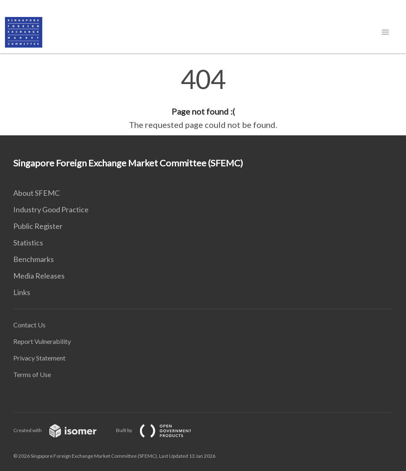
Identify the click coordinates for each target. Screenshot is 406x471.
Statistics (28, 242)
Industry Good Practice (51, 209)
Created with (61, 430)
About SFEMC (36, 192)
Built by (160, 430)
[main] (203, 98)
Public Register (38, 226)
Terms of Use (32, 374)
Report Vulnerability (42, 341)
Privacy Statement (39, 358)
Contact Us (29, 325)
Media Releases (39, 275)
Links (21, 292)
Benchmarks (33, 259)
